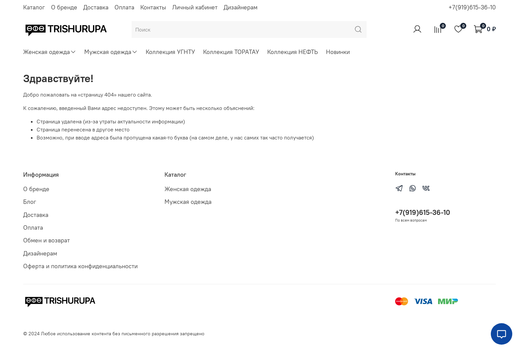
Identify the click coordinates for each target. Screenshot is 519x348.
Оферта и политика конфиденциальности (80, 266)
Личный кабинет (195, 7)
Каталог (34, 7)
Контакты (153, 7)
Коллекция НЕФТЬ (292, 52)
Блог (29, 202)
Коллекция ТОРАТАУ (231, 52)
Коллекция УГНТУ (170, 52)
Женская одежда (49, 52)
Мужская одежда (111, 52)
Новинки (338, 52)
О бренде (64, 7)
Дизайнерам (240, 7)
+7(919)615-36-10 (472, 7)
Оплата (124, 7)
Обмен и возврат (46, 240)
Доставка (95, 7)
